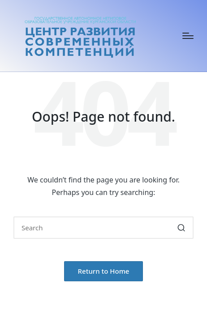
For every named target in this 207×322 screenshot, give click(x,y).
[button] (181, 227)
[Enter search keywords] (103, 227)
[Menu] (188, 36)
